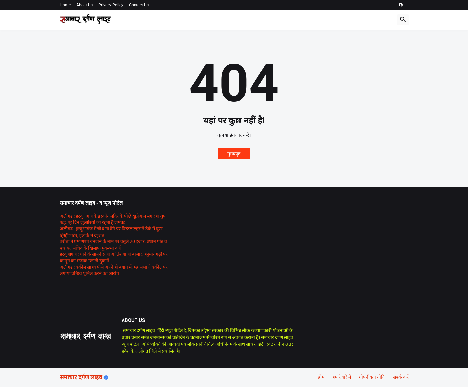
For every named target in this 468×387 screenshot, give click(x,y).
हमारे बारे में (341, 377)
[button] (403, 19)
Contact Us (139, 5)
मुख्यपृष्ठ (234, 153)
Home (65, 5)
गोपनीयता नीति (372, 377)
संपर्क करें (401, 377)
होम (321, 377)
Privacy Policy (110, 5)
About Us (84, 5)
